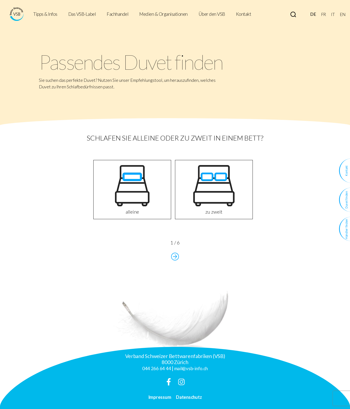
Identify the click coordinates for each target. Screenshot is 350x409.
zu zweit (214, 190)
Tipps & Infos (45, 14)
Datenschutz (189, 397)
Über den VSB (212, 14)
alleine (132, 190)
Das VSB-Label (82, 14)
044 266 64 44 (156, 368)
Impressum (159, 397)
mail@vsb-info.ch (191, 368)
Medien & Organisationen (163, 14)
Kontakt (243, 14)
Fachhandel (117, 14)
